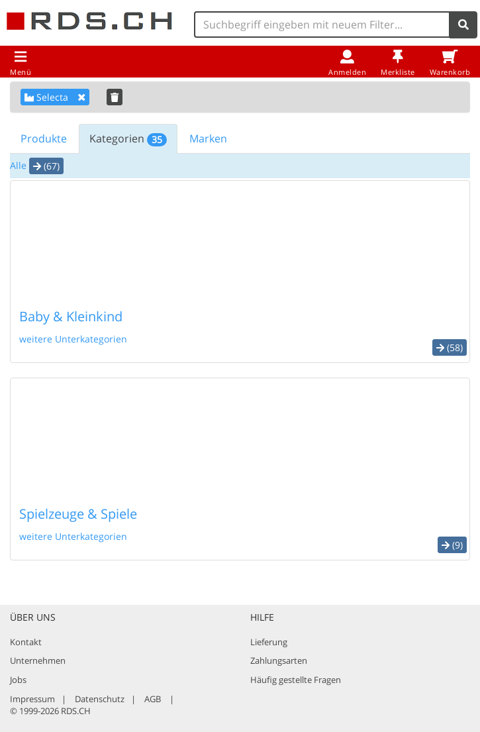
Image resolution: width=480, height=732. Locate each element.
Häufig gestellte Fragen (295, 680)
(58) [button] (449, 347)
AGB (152, 699)
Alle (18, 165)
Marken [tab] (208, 138)
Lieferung (268, 642)
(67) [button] (46, 166)
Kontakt (26, 642)
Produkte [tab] (44, 138)
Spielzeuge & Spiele (78, 514)
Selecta (54, 97)
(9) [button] (452, 545)
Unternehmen (38, 660)
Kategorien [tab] (128, 138)
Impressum (32, 699)
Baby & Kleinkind (70, 316)
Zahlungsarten (278, 660)
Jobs (18, 680)
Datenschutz (99, 699)
